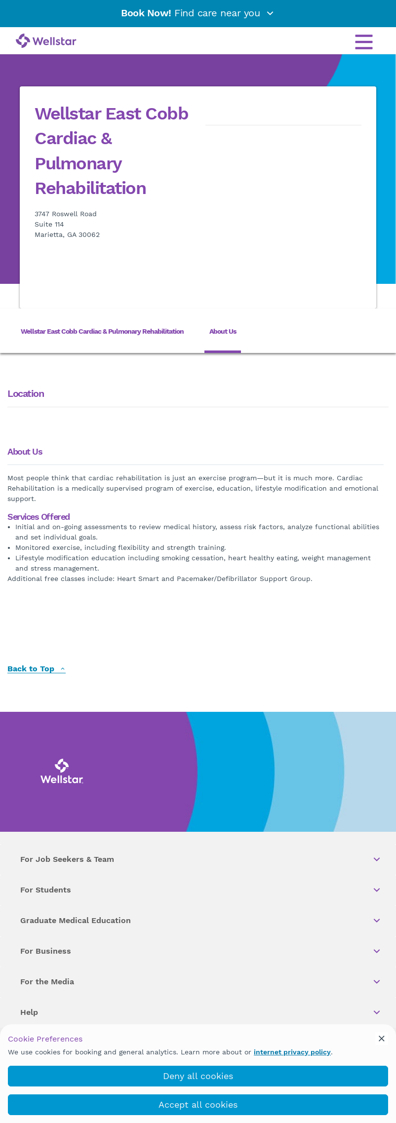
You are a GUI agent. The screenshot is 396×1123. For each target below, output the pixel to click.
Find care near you (198, 13)
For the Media (201, 982)
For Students (201, 890)
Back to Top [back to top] (36, 669)
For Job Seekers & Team (201, 859)
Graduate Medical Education (201, 921)
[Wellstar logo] (46, 41)
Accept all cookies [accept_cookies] (198, 1104)
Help (201, 1012)
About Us (222, 331)
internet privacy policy (292, 1052)
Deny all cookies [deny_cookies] (198, 1076)
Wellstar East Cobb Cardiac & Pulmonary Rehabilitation (102, 331)
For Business (201, 951)
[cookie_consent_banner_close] (381, 1038)
